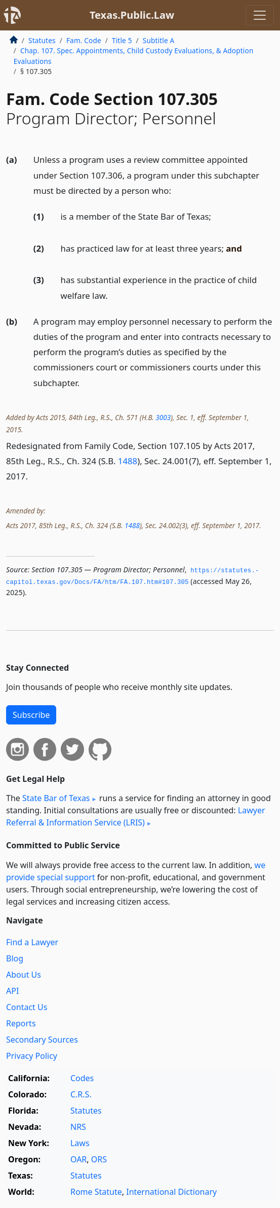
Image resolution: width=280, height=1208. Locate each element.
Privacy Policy (31, 1055)
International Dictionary (171, 1191)
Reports (21, 1023)
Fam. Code (83, 40)
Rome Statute (96, 1191)
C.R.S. (81, 1094)
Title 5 (122, 40)
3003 (163, 417)
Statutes (42, 40)
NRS (78, 1126)
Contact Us (26, 1007)
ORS (99, 1159)
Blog (14, 958)
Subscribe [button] (31, 714)
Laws (80, 1143)
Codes (82, 1078)
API (12, 990)
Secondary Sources (42, 1039)
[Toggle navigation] (260, 15)
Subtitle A (159, 40)
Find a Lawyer (32, 942)
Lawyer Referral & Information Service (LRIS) (135, 816)
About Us (23, 974)
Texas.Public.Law (132, 15)
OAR (78, 1159)
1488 (127, 461)
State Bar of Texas (56, 798)
